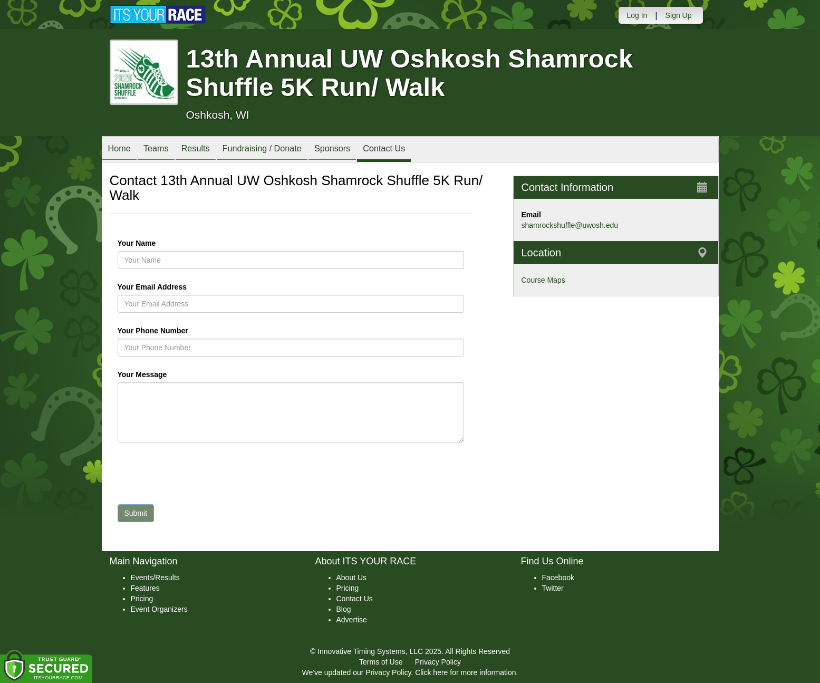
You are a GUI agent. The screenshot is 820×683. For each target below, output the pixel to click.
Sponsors (357, 150)
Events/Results (155, 577)
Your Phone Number (153, 330)
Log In (636, 15)
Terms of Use (380, 662)
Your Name (155, 243)
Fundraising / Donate (281, 150)
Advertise (351, 619)
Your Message (160, 374)
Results (208, 150)
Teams (163, 150)
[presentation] (198, 475)
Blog (343, 609)
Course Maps (543, 280)
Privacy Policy (438, 662)
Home (122, 150)
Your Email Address (193, 287)
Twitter (553, 588)
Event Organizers (159, 609)
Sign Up (678, 15)
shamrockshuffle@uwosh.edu (570, 225)
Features (145, 588)
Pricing (142, 598)
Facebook (558, 577)
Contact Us (415, 150)
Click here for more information (465, 672)
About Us (351, 577)
